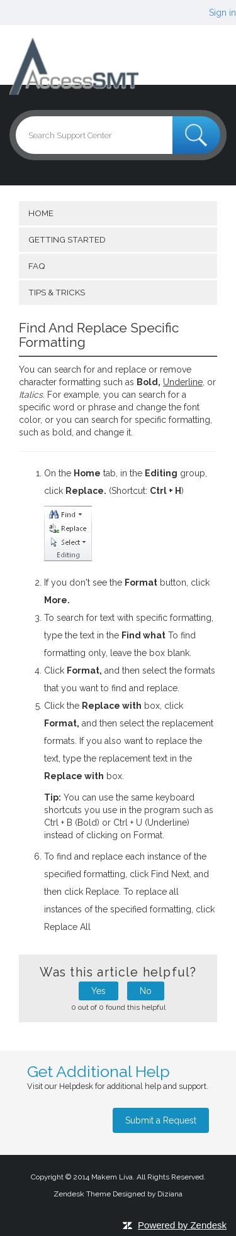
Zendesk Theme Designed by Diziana (118, 1194)
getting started (67, 239)
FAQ (36, 266)
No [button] (146, 991)
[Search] (118, 135)
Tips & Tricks (56, 292)
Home (40, 213)
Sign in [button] (222, 13)
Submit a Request (160, 1120)
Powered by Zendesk (182, 1225)
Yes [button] (98, 991)
